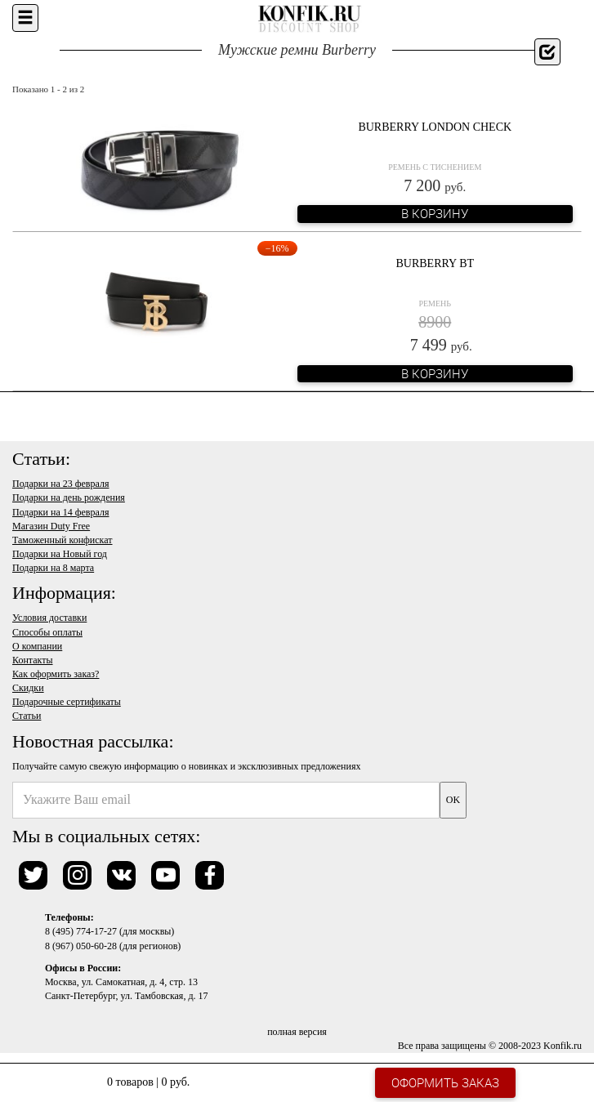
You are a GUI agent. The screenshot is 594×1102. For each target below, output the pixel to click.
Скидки (28, 688)
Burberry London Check (434, 127)
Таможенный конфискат (62, 540)
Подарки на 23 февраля (60, 483)
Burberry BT (434, 263)
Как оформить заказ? (55, 674)
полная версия (297, 1031)
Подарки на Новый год (59, 554)
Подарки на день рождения (68, 497)
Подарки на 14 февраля (60, 512)
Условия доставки (49, 617)
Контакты (32, 660)
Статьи (26, 715)
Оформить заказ (445, 1082)
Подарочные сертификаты (66, 701)
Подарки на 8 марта (53, 567)
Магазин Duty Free (51, 526)
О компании (37, 646)
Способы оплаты (47, 632)
